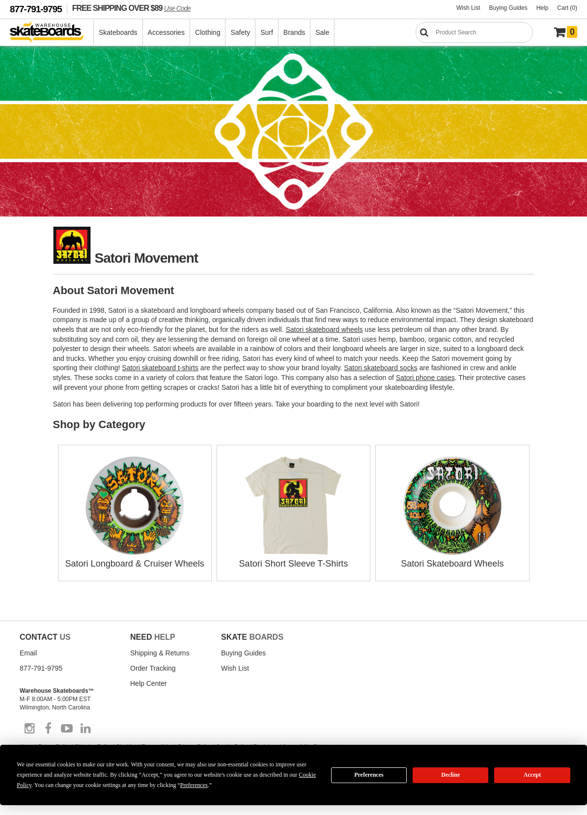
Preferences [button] (194, 785)
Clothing (207, 32)
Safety (240, 32)
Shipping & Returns (160, 653)
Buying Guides (508, 7)
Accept (532, 774)
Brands (294, 32)
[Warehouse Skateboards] (52, 32)
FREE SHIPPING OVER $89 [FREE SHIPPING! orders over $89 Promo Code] (131, 7)
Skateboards (118, 32)
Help (542, 7)
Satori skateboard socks (380, 368)
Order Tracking (153, 668)
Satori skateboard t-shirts (160, 368)
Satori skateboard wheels (324, 329)
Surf (266, 32)
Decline (450, 774)
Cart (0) (567, 7)
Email (28, 653)
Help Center (148, 683)
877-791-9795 (36, 9)
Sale (322, 32)
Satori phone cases (425, 377)
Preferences (369, 774)
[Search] (474, 32)
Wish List (468, 7)
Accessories (166, 32)
